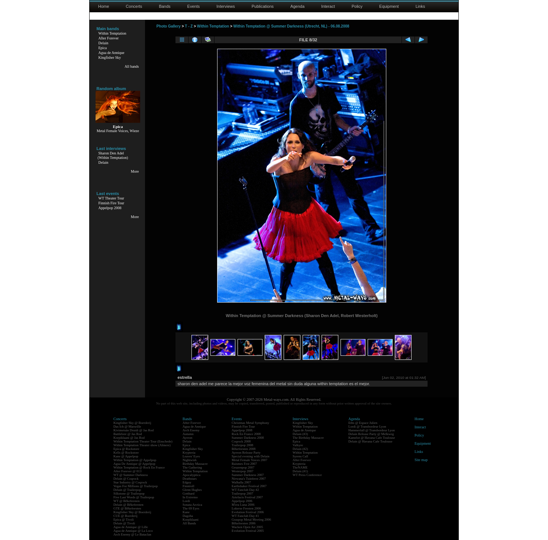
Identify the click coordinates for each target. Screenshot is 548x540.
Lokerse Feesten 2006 (246, 508)
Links (420, 6)
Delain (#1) (300, 471)
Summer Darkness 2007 (248, 475)
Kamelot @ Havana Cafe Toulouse (371, 438)
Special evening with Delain (251, 456)
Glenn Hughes (192, 490)
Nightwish (190, 460)
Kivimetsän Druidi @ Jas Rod (133, 430)
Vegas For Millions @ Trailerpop (135, 486)
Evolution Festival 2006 (248, 512)
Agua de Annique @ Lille (130, 527)
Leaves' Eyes (191, 456)
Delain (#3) (300, 434)
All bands (132, 66)
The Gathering (192, 467)
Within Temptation (112, 33)
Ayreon (187, 438)
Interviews (225, 6)
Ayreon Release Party (246, 452)
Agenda (297, 6)
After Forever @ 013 (127, 471)
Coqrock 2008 (241, 441)
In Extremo (190, 497)
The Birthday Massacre (308, 438)
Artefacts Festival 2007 (247, 497)
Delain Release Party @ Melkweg (371, 434)
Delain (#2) (300, 449)
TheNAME (300, 467)
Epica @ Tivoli (123, 519)
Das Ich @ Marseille (127, 426)
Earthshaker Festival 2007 (249, 486)
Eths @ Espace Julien (362, 423)
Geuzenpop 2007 (243, 467)
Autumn (188, 434)
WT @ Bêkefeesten (126, 501)
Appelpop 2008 (110, 208)
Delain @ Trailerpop (127, 490)
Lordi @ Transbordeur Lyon (367, 426)
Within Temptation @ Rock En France (139, 467)
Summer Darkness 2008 (248, 438)
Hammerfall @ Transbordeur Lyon (371, 430)
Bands (164, 6)
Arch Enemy (191, 430)
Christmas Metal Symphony (250, 423)
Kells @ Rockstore (126, 452)
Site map (421, 460)
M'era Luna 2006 (243, 505)
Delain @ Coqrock (126, 478)
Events (193, 6)
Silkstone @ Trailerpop (129, 493)
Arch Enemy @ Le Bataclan (132, 534)
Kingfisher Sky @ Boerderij (132, 423)
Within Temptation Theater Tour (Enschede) (143, 441)
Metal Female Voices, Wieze (118, 131)
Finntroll (188, 486)
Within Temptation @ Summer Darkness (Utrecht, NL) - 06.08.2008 (291, 26)
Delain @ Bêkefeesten (128, 505)
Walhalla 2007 (241, 482)
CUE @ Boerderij (125, 516)
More (135, 171)
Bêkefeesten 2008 (243, 449)
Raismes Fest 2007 (244, 464)
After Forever (109, 38)
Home (103, 6)
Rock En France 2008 (246, 434)
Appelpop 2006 (242, 501)
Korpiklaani (191, 519)
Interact (328, 6)
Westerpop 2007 (243, 471)
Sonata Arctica (192, 505)
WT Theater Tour (111, 198)
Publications (263, 6)
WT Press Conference (307, 475)
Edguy (187, 482)
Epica (103, 48)
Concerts (134, 6)
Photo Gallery (169, 26)
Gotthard (188, 493)
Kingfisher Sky (110, 57)
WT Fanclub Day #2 (245, 490)
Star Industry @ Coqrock (130, 482)
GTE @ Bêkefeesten (127, 508)
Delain (104, 43)
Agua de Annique (112, 53)
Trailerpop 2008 (242, 445)
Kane (186, 512)
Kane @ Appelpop (125, 456)
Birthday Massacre (195, 464)
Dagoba (188, 516)
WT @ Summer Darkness (130, 475)
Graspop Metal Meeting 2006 (251, 519)
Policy (357, 6)
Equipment (389, 6)
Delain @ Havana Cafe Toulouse (370, 441)
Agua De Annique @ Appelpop (134, 464)
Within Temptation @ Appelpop (134, 460)
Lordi (186, 501)
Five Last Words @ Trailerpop (133, 497)
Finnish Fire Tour (112, 203)
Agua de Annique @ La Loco (133, 531)
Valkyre (298, 445)
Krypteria (189, 452)
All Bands (189, 523)
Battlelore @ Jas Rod (127, 434)
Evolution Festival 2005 (248, 531)
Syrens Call (300, 456)
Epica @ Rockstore (126, 449)
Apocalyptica (191, 475)
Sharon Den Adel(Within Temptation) (113, 155)
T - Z (189, 26)
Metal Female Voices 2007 (249, 460)
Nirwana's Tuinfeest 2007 (249, 478)
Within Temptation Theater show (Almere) (142, 445)
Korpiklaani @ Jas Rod (129, 438)
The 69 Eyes (191, 508)
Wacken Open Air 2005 (247, 527)
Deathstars (190, 478)
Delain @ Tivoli (124, 523)
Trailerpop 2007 (242, 493)
